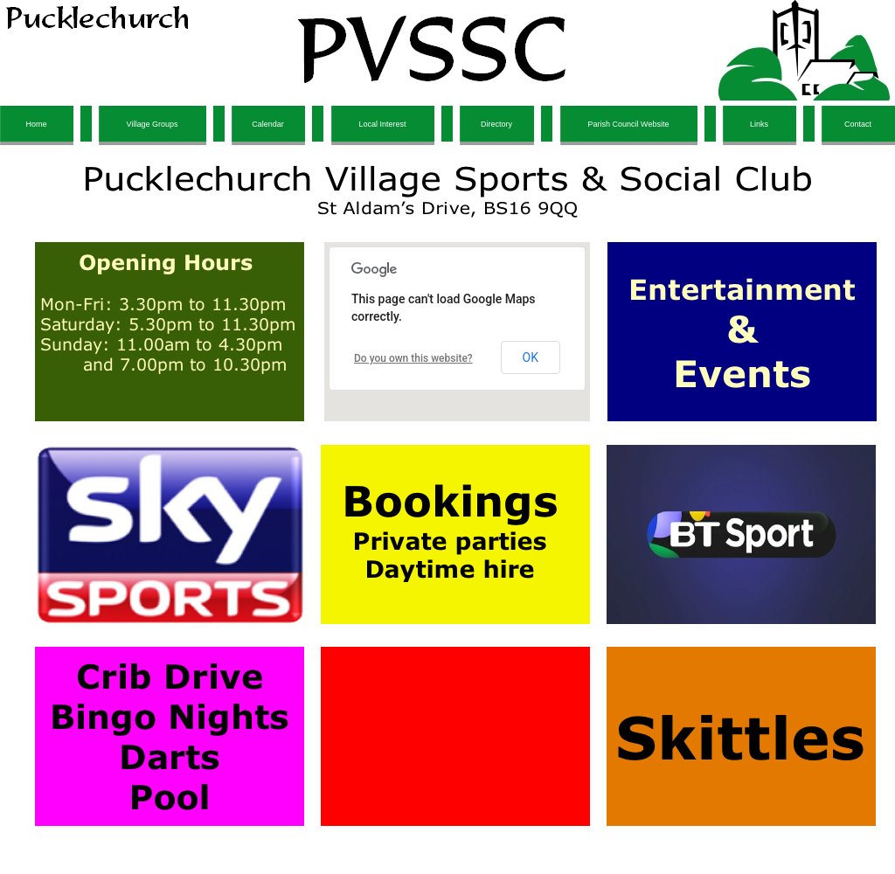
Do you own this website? (413, 358)
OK (530, 357)
